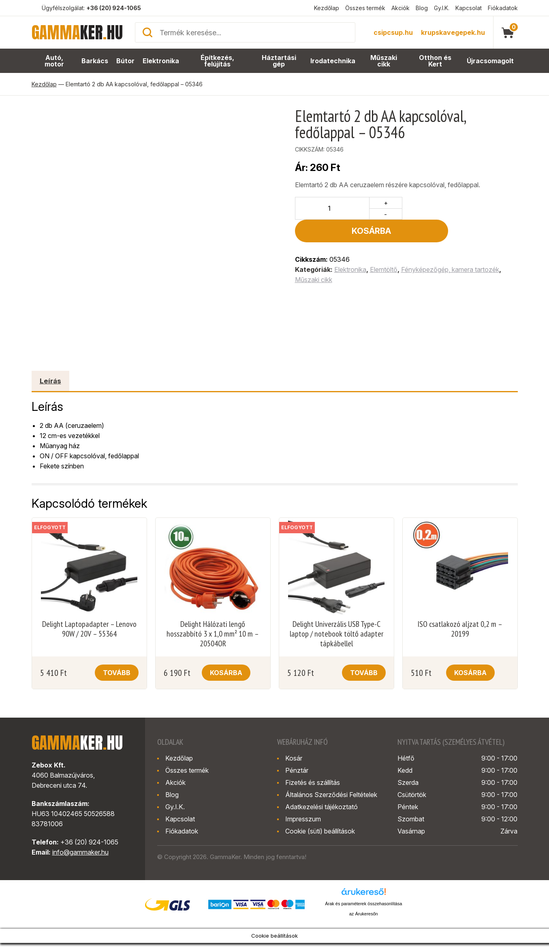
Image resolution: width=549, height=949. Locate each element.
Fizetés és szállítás (312, 782)
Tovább (116, 673)
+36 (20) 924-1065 (113, 7)
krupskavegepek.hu (453, 32)
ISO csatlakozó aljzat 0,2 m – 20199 (459, 629)
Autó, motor (54, 61)
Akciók (400, 7)
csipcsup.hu (393, 32)
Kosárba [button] (226, 673)
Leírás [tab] (50, 381)
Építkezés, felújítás (218, 61)
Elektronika (160, 61)
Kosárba (462, 208)
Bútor (125, 61)
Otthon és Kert (436, 61)
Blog (422, 7)
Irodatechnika (333, 61)
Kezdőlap (326, 7)
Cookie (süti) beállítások (320, 831)
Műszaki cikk (384, 61)
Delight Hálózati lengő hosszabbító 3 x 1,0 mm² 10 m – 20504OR (213, 633)
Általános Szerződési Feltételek (331, 795)
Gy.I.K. (441, 7)
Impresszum (303, 819)
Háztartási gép (280, 61)
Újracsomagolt (490, 61)
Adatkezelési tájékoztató (321, 807)
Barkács (95, 61)
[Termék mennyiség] (332, 208)
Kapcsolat (468, 7)
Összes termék (365, 7)
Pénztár (296, 770)
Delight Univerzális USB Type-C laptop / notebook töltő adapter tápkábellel (336, 633)
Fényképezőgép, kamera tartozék (450, 247)
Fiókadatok (503, 7)
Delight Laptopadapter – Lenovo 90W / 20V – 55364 (89, 629)
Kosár (293, 758)
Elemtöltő (383, 247)
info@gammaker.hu (80, 852)
